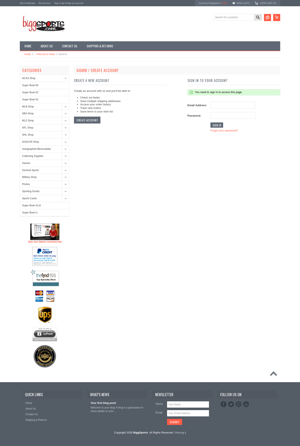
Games (26, 163)
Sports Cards (29, 198)
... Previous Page (44, 54)
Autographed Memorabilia (36, 148)
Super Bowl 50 (30, 85)
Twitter (231, 404)
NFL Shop (27, 127)
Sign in (57, 3)
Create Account (87, 120)
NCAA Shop (28, 78)
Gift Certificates (27, 3)
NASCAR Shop (30, 141)
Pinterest (238, 404)
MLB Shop (28, 106)
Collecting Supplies (32, 156)
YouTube (246, 404)
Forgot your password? (224, 130)
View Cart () (268, 3)
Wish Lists (242, 3)
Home (27, 54)
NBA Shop (28, 113)
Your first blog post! (103, 402)
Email (159, 412)
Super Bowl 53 (30, 99)
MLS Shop (28, 120)
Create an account (74, 3)
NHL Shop (28, 134)
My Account (44, 3)
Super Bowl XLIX (31, 205)
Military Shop (29, 177)
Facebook (223, 404)
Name (159, 403)
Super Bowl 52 (30, 92)
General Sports (30, 170)
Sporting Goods (30, 191)
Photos (26, 184)
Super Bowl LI (30, 212)
